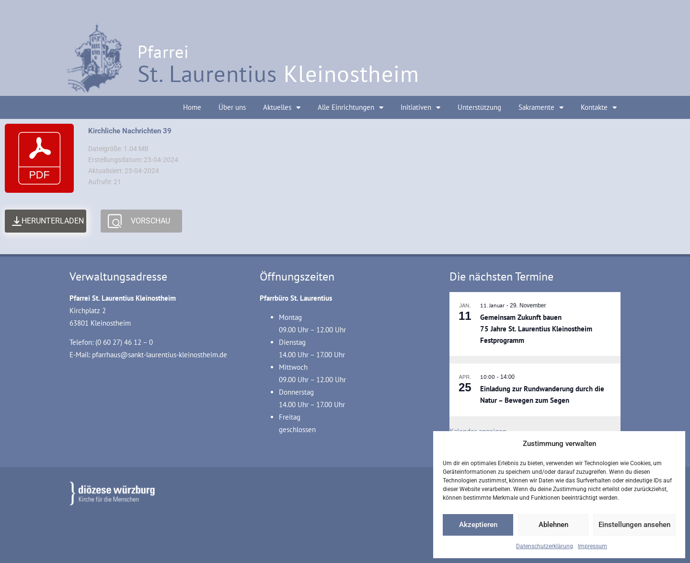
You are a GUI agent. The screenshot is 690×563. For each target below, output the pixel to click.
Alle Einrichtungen (350, 107)
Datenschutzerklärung (544, 546)
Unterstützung (479, 107)
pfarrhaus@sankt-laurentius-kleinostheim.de (159, 354)
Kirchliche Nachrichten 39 (130, 131)
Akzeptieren (478, 524)
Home (192, 107)
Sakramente (541, 107)
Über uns (232, 107)
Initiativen (420, 107)
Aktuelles (281, 107)
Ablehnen (553, 524)
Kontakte (599, 107)
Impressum (592, 546)
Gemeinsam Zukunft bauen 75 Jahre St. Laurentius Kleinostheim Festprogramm (536, 329)
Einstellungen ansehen (634, 524)
